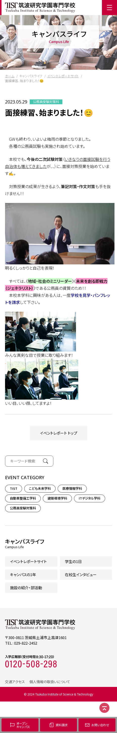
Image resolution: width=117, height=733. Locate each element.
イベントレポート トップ (58, 433)
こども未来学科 (40, 488)
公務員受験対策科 (46, 101)
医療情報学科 (72, 488)
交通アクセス (15, 681)
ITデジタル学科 (89, 498)
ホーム (9, 76)
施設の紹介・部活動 (26, 587)
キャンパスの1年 (23, 574)
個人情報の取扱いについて (49, 681)
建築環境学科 (57, 498)
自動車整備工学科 (23, 498)
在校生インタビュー (81, 574)
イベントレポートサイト (63, 76)
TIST (13, 488)
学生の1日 (73, 561)
